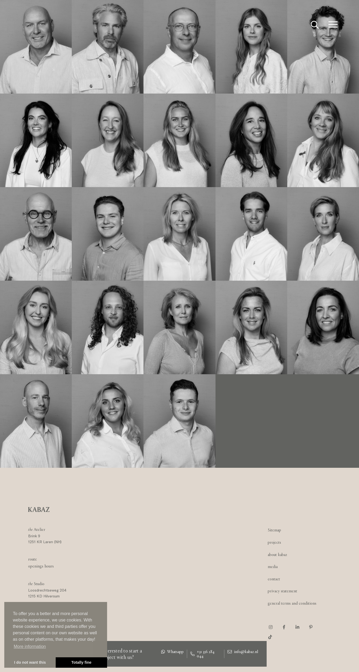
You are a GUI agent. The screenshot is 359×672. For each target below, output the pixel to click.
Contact (274, 579)
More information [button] (30, 646)
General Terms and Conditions (292, 603)
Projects (274, 542)
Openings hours (41, 566)
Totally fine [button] (81, 662)
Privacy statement (282, 591)
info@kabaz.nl (243, 652)
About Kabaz (277, 554)
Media (273, 566)
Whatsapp (172, 652)
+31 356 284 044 (202, 654)
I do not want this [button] (30, 662)
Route (32, 559)
